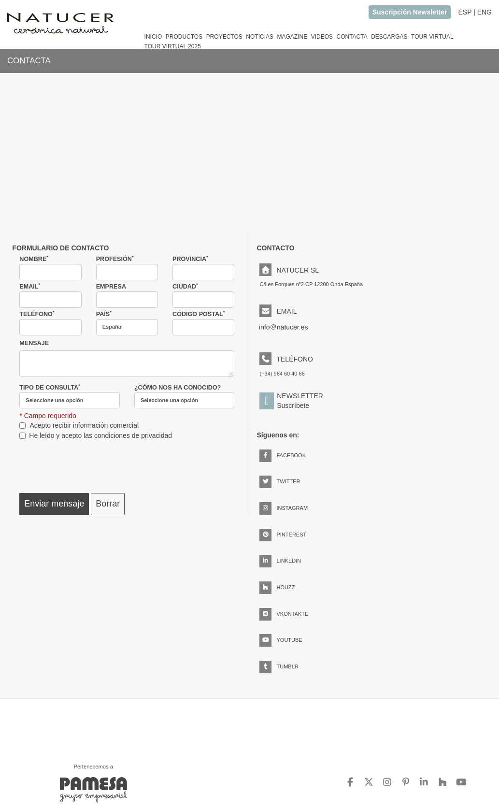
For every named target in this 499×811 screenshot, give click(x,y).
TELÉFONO (50, 322)
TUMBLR (278, 666)
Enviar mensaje (54, 503)
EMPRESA (127, 295)
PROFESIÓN (127, 267)
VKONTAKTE (283, 614)
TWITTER (279, 481)
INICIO (153, 36)
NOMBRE (50, 267)
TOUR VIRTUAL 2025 (172, 46)
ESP (464, 12)
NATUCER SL (289, 270)
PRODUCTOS (184, 36)
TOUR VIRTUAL (432, 36)
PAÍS (127, 322)
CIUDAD (203, 295)
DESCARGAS (389, 36)
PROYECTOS (224, 36)
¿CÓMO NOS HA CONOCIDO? (184, 396)
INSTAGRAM (283, 508)
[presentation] (92, 464)
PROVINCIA (203, 267)
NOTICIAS (259, 36)
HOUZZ (277, 587)
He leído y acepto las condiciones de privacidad (100, 435)
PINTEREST (282, 534)
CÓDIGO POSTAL (203, 322)
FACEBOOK (282, 455)
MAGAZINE (292, 36)
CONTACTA (351, 36)
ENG (484, 12)
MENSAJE (34, 343)
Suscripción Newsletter (409, 12)
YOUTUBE (280, 640)
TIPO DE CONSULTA (69, 396)
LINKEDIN (280, 561)
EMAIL (50, 295)
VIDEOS (322, 36)
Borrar (108, 503)
